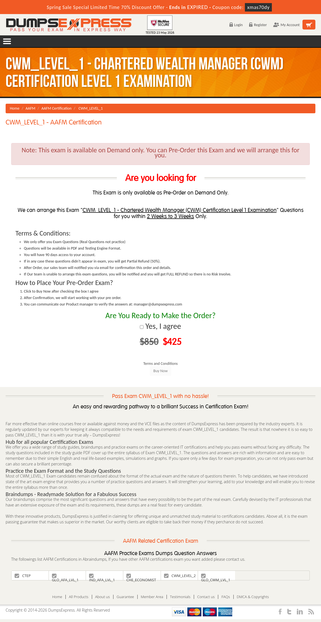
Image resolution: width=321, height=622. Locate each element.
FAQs (225, 597)
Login (236, 24)
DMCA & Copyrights (253, 597)
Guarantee (125, 597)
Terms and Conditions (160, 363)
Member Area (152, 597)
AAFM (30, 108)
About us (102, 597)
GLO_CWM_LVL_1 (215, 576)
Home (14, 108)
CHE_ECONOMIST (141, 576)
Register (258, 24)
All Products (78, 597)
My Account (286, 24)
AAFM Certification (56, 108)
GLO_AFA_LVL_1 (65, 576)
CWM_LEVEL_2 (180, 575)
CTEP (23, 575)
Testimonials (180, 597)
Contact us (206, 597)
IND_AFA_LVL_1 (102, 576)
